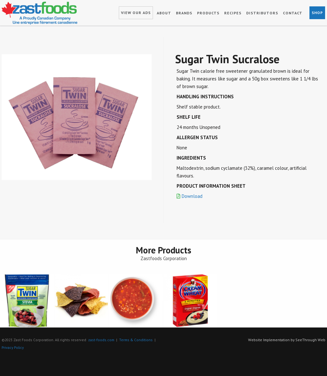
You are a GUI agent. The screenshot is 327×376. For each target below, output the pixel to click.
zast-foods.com (101, 339)
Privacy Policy (13, 347)
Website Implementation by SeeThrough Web (286, 339)
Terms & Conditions (136, 339)
